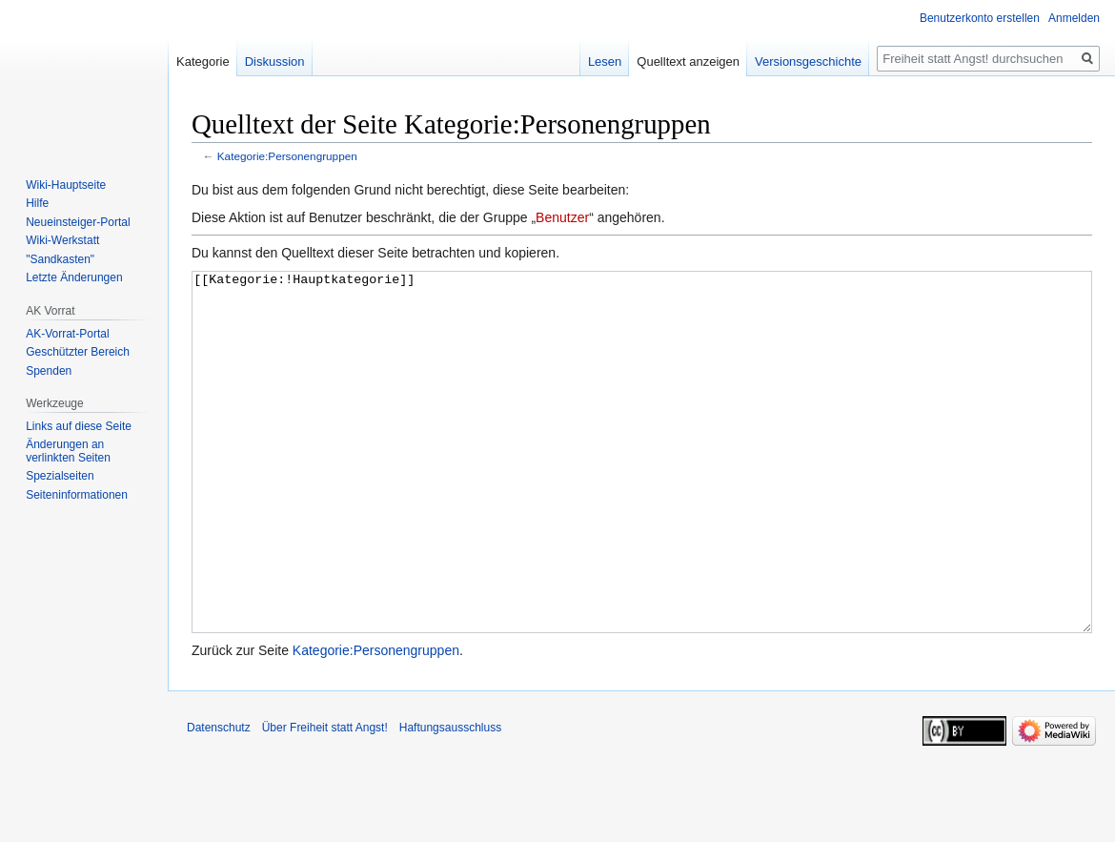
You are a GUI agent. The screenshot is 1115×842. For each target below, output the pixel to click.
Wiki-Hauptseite (66, 185)
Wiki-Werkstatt (62, 240)
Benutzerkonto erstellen (980, 18)
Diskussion (275, 61)
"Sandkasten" (60, 259)
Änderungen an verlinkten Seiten (68, 451)
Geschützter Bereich (78, 352)
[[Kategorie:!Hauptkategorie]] (642, 488)
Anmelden (1074, 18)
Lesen (604, 61)
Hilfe (37, 203)
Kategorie (203, 61)
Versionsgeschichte (808, 61)
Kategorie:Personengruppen (287, 156)
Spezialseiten (59, 476)
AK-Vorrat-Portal (67, 333)
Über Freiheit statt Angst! (325, 799)
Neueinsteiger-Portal (78, 222)
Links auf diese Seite (79, 426)
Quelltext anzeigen (688, 61)
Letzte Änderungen (74, 277)
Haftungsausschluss (450, 799)
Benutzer (562, 217)
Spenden (48, 371)
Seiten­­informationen (77, 495)
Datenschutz (219, 799)
